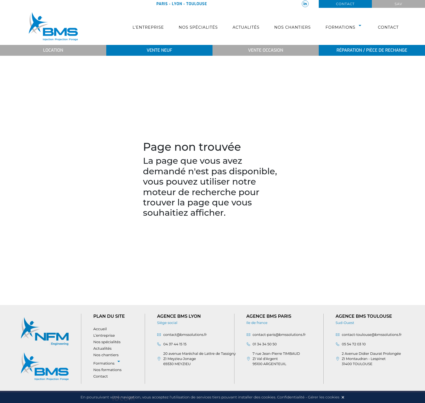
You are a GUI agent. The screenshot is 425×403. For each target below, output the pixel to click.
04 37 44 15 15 (174, 344)
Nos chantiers (292, 27)
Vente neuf (159, 50)
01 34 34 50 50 (265, 344)
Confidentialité (290, 397)
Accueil (100, 329)
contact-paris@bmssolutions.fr (279, 335)
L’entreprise (148, 27)
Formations (344, 27)
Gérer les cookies (323, 397)
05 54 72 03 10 (354, 344)
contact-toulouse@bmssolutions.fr (372, 335)
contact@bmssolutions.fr (185, 335)
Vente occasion (265, 50)
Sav (399, 4)
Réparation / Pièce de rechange (371, 50)
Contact (345, 4)
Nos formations (107, 370)
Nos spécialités (198, 27)
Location (53, 50)
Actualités (246, 27)
